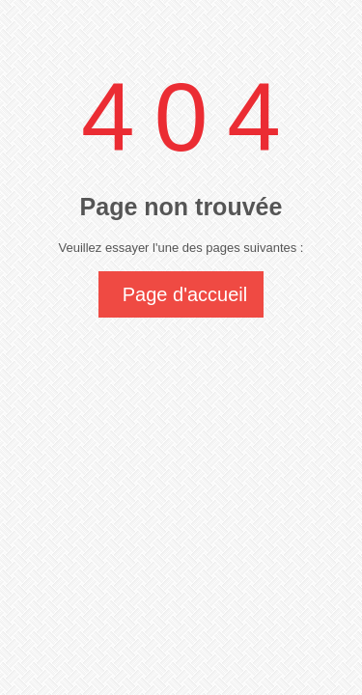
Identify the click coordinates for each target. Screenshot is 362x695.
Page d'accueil (185, 294)
